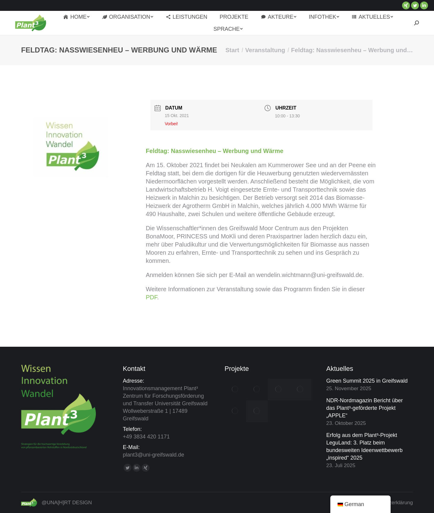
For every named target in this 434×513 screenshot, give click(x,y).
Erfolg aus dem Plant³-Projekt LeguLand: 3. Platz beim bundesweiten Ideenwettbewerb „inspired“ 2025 (364, 446)
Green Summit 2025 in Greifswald (367, 381)
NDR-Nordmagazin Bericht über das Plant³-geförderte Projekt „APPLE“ (364, 408)
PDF (151, 297)
